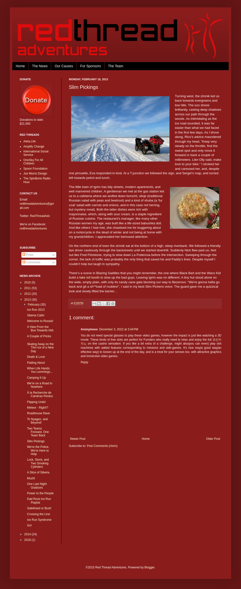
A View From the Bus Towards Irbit (40, 328)
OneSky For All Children (33, 161)
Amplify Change (33, 146)
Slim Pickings (36, 441)
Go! (29, 525)
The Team (115, 66)
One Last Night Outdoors (37, 485)
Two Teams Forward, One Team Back (38, 432)
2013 (28, 299)
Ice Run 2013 (36, 309)
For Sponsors (90, 66)
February (34, 304)
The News (39, 66)
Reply (84, 362)
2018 (28, 540)
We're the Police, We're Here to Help (38, 450)
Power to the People (40, 493)
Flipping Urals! (36, 402)
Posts (27, 254)
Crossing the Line (38, 514)
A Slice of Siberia (38, 472)
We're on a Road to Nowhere (39, 385)
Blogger (149, 567)
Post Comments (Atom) (102, 446)
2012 (28, 293)
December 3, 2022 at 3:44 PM (118, 329)
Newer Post (77, 439)
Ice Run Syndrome (39, 520)
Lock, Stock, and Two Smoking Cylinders (38, 463)
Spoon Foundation (35, 168)
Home (20, 66)
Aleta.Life (29, 141)
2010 (28, 282)
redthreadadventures (33, 228)
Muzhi (31, 478)
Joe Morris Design (35, 173)
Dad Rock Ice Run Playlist (39, 500)
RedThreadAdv (40, 216)
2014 (28, 534)
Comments (31, 262)
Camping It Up (36, 377)
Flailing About (36, 362)
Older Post (213, 439)
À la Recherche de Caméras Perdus (40, 394)
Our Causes (64, 66)
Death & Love (36, 357)
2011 (28, 288)
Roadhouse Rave (38, 413)
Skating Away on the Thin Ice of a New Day (40, 347)
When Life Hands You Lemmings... (40, 370)
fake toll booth (89, 277)
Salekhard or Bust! (39, 508)
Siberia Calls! (36, 315)
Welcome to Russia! (40, 321)
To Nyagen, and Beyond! (37, 420)
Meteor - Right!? (37, 407)
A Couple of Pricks (39, 336)
